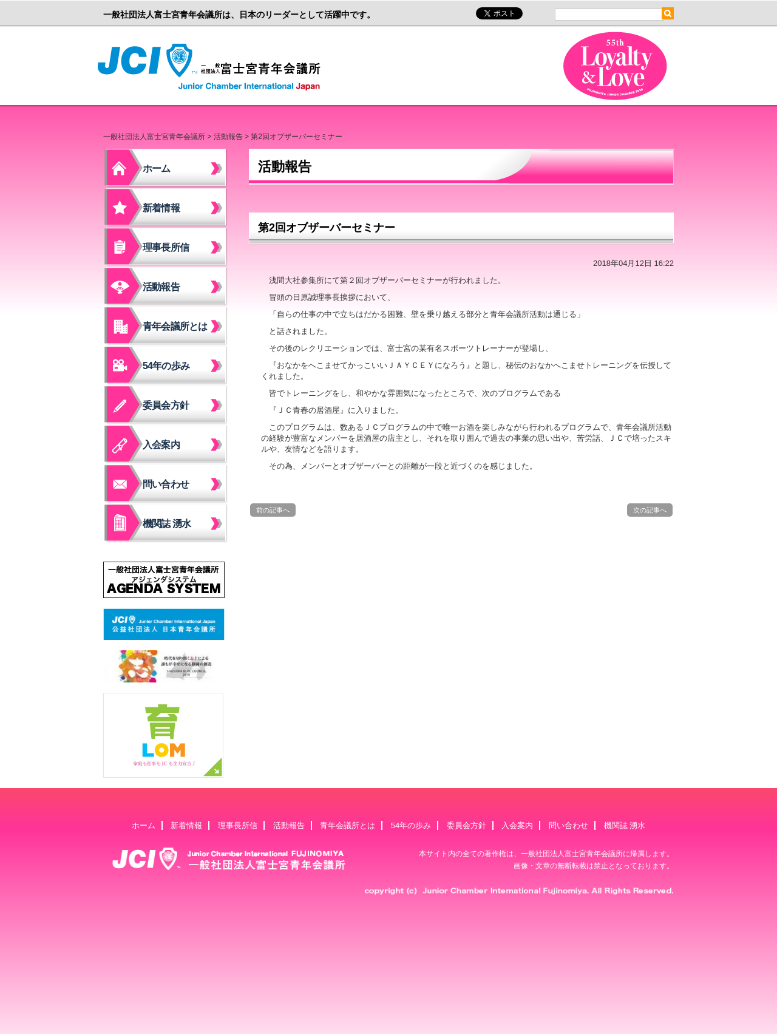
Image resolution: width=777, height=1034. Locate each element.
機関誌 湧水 (167, 524)
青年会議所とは (175, 326)
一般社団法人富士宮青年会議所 (212, 67)
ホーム (157, 168)
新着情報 (161, 208)
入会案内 (161, 445)
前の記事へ (273, 510)
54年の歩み (166, 366)
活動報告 (228, 136)
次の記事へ (650, 510)
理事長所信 (166, 247)
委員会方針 (166, 405)
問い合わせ (166, 484)
